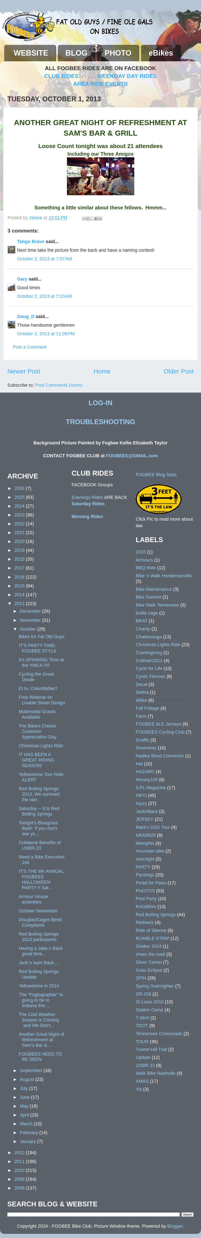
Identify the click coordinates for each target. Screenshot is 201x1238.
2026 (20, 488)
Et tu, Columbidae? (38, 688)
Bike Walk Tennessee (157, 605)
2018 (20, 559)
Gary (22, 279)
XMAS (142, 1081)
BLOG (76, 53)
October (28, 629)
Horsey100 (147, 779)
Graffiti (142, 740)
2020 (20, 541)
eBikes (161, 53)
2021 (20, 532)
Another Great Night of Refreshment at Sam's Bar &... (41, 1040)
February (29, 1132)
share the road (150, 954)
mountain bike (150, 851)
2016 (20, 577)
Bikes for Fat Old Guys (41, 636)
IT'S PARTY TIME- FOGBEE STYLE (37, 648)
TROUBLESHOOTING (100, 422)
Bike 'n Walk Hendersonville (164, 575)
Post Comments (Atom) (58, 385)
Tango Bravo (30, 241)
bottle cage (147, 613)
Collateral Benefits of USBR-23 (40, 845)
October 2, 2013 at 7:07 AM (44, 258)
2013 (20, 603)
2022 (20, 523)
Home (101, 371)
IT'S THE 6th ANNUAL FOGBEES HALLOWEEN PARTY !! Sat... (41, 879)
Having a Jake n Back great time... (41, 951)
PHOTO (118, 53)
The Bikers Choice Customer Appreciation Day (37, 731)
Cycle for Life (149, 668)
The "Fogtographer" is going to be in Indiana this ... (41, 1000)
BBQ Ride (146, 567)
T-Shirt (142, 1017)
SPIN (141, 978)
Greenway (146, 747)
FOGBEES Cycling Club (160, 732)
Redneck (145, 922)
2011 (20, 1161)
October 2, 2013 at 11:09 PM (46, 333)
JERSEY (144, 819)
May (25, 1106)
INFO (141, 795)
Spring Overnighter (155, 986)
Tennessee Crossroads (159, 1033)
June (25, 1097)
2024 (20, 506)
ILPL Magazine (151, 787)
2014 (20, 594)
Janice (36, 217)
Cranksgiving (149, 652)
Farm (141, 716)
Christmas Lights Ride (41, 745)
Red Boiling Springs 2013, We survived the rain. (39, 794)
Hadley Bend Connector (160, 755)
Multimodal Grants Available (37, 714)
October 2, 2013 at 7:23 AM (44, 296)
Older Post (179, 371)
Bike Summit (148, 597)
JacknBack (147, 811)
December (31, 611)
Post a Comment (30, 347)
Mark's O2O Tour (153, 827)
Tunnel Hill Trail (151, 1049)
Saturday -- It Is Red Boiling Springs (39, 811)
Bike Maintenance (154, 589)
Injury (141, 803)
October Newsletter (38, 910)
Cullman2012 (149, 660)
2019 (20, 550)
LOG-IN (100, 403)
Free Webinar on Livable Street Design (42, 700)
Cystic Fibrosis (150, 676)
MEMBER (146, 835)
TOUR (142, 1041)
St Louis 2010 (150, 1001)
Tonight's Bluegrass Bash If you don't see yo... (38, 828)
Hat (139, 763)
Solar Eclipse (149, 970)
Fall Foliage (147, 708)
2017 (20, 568)
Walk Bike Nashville (156, 1073)
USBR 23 (145, 1065)
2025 (20, 497)
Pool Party (146, 898)
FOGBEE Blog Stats (156, 474)
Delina (142, 692)
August (27, 1079)
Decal (141, 684)
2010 (20, 1170)
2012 (20, 1152)
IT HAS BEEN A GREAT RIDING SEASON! (36, 760)
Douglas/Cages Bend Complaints (40, 922)
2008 (20, 1188)
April (25, 1115)
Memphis (145, 843)
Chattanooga (149, 636)
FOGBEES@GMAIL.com (132, 455)
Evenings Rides (87, 497)
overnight (145, 859)
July (24, 1088)
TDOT (142, 1025)
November (31, 620)
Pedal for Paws (151, 882)
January (28, 1141)
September (31, 1070)
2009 (20, 1179)
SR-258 (143, 994)
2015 (20, 585)
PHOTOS (145, 890)
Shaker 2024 (148, 946)
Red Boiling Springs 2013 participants (39, 936)
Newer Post (23, 371)
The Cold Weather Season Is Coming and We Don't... (39, 1020)
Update (143, 1057)
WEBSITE (31, 53)
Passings (145, 874)
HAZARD (145, 771)
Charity (143, 628)
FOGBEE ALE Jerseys (158, 724)
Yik (139, 1089)
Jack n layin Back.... (39, 962)
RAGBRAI (146, 906)
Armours (144, 560)
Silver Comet (149, 962)
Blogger (175, 1226)
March (27, 1123)
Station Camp (149, 1009)
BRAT (142, 620)
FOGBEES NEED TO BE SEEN (40, 1056)
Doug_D (26, 316)
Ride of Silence (151, 930)
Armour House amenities (33, 899)
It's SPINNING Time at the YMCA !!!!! (41, 662)
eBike (141, 700)
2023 (20, 514)
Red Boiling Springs (156, 914)
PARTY (143, 867)
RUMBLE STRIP (152, 938)
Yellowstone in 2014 (39, 985)
